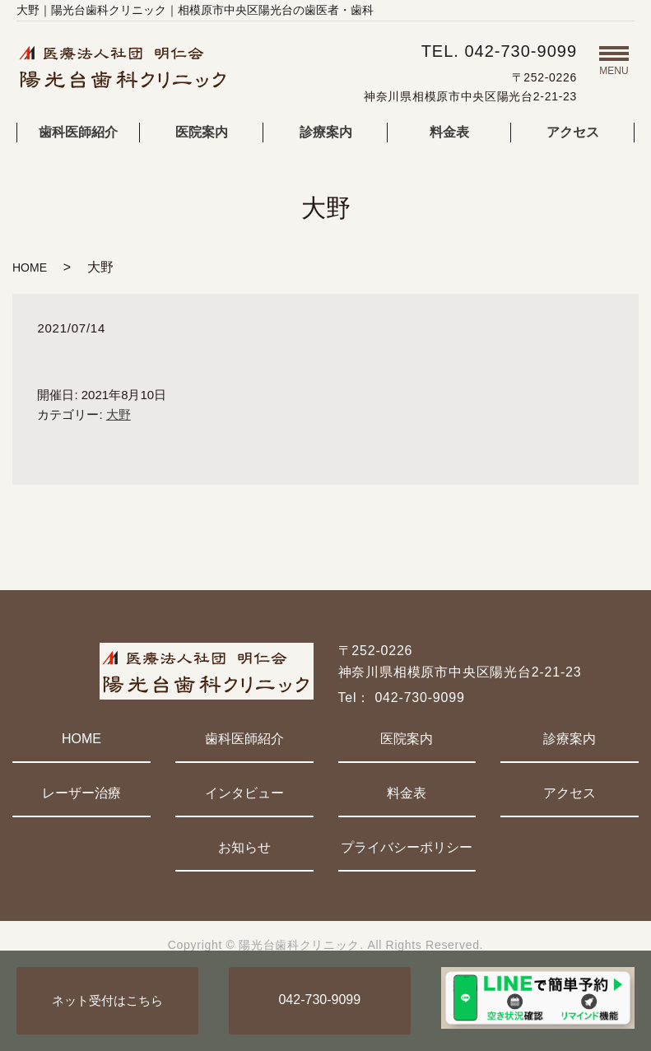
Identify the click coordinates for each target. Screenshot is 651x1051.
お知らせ (244, 847)
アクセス (572, 132)
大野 (118, 414)
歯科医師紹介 (78, 132)
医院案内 (201, 132)
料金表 (449, 132)
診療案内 (326, 132)
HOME (29, 267)
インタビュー (244, 793)
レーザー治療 (81, 793)
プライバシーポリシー (406, 847)
